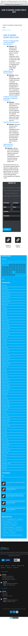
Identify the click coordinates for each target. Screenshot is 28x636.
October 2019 (5, 447)
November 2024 (6, 328)
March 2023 (5, 377)
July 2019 (4, 455)
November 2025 (6, 296)
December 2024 (6, 325)
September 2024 (6, 334)
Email (5, 207)
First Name (6, 202)
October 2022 (5, 390)
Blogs (3, 475)
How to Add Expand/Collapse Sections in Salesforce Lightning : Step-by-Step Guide (15, 495)
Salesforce (7, 565)
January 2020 (5, 441)
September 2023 (6, 363)
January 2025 (5, 323)
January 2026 (5, 290)
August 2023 (5, 366)
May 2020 (4, 433)
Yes (20, 4)
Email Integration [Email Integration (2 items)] (7, 522)
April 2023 (4, 374)
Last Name (16, 202)
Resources (9, 567)
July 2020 (4, 428)
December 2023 (6, 355)
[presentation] (11, 223)
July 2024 (4, 339)
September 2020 (6, 425)
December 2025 (6, 293)
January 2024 (5, 352)
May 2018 (4, 466)
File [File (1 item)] (15, 522)
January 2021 (5, 414)
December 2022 (6, 385)
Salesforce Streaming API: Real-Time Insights (8, 247)
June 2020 (4, 431)
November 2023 (6, 358)
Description (6, 215)
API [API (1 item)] (3, 519)
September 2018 (6, 463)
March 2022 (5, 398)
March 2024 (5, 347)
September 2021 (6, 406)
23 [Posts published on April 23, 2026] (13, 272)
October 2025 (5, 299)
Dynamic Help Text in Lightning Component (15, 482)
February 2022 (5, 401)
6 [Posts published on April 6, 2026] (3, 267)
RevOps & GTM (20, 565)
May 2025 (4, 312)
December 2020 (6, 417)
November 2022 (6, 388)
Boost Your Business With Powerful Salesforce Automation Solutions (16, 509)
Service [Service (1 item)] (12, 532)
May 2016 (4, 468)
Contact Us (15, 567)
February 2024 (5, 350)
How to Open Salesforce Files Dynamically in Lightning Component (15, 502)
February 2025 (5, 320)
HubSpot (13, 565)
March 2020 (5, 439)
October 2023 (5, 361)
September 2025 (6, 301)
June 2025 (4, 309)
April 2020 (4, 436)
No (22, 4)
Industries (3, 567)
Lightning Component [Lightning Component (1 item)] (8, 527)
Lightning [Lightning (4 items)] (13, 524)
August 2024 (5, 336)
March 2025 (5, 317)
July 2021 (4, 412)
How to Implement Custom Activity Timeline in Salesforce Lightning (15, 489)
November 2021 (6, 404)
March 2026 (5, 288)
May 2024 (4, 344)
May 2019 (4, 460)
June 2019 (4, 458)
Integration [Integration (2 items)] (6, 524)
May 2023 (4, 371)
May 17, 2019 (7, 30)
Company (6, 211)
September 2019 (6, 450)
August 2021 (5, 409)
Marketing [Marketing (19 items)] (18, 527)
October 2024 (5, 331)
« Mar (3, 279)
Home (2, 565)
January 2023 (5, 382)
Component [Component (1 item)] (20, 519)
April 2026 (4, 285)
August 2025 (5, 304)
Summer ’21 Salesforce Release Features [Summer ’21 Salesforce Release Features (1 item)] (12, 535)
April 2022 (4, 396)
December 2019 (6, 444)
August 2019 (5, 452)
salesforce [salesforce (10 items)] (5, 532)
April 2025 (4, 315)
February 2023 (5, 379)
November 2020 (6, 420)
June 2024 (4, 342)
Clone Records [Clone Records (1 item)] (10, 519)
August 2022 (5, 393)
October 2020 (5, 423)
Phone (14, 207)
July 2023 (4, 369)
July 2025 (4, 307)
